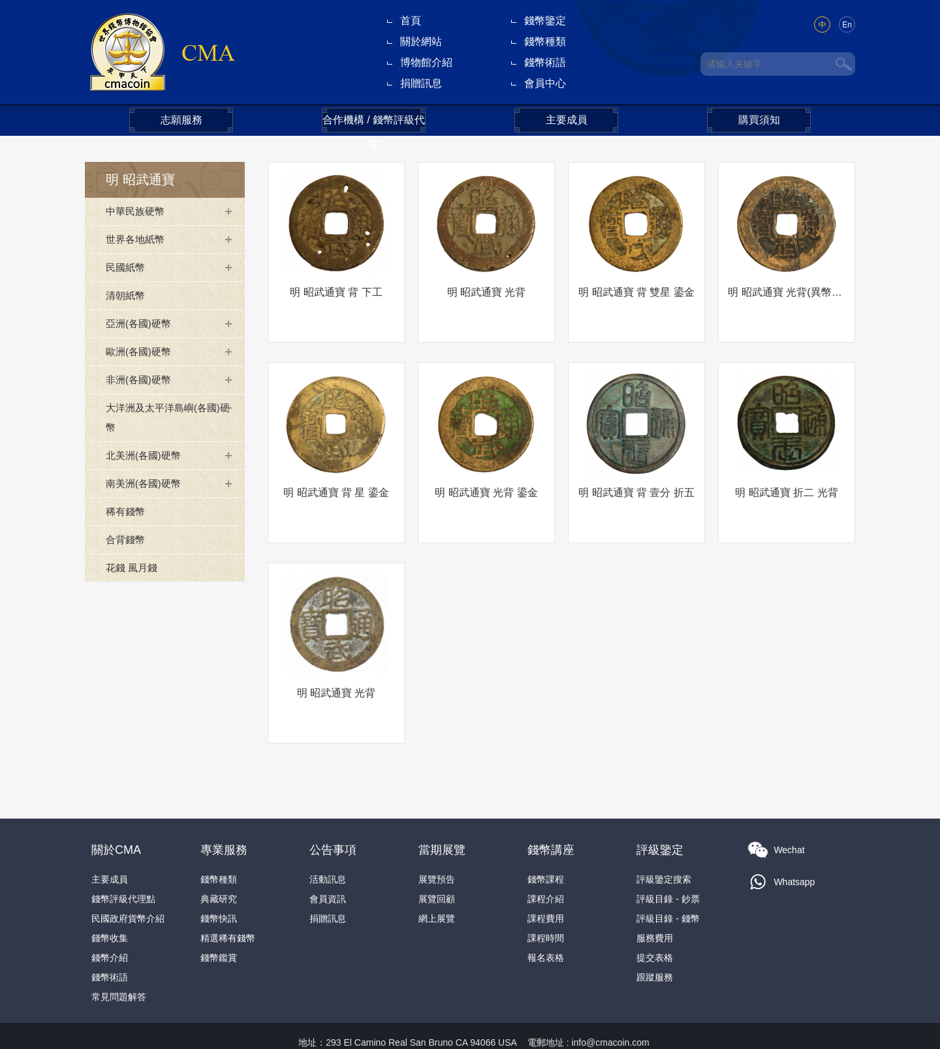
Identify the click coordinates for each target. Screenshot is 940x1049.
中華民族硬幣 (137, 211)
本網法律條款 (602, 1029)
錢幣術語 (545, 62)
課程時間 (545, 905)
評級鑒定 (659, 817)
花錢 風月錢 (133, 567)
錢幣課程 (545, 846)
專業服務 (223, 817)
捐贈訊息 (421, 83)
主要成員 (567, 119)
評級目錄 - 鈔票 (667, 866)
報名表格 (545, 925)
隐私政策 (660, 1029)
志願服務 (181, 119)
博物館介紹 (426, 62)
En (847, 24)
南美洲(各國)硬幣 (146, 483)
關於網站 (421, 41)
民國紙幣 (127, 267)
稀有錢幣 (127, 511)
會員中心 (545, 83)
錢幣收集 (109, 905)
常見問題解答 (118, 964)
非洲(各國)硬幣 (141, 379)
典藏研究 (218, 866)
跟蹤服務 (654, 944)
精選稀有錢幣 (227, 905)
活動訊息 (327, 846)
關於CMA (116, 817)
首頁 (410, 20)
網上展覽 (436, 886)
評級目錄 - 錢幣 (667, 886)
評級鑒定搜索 (663, 846)
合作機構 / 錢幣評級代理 (373, 123)
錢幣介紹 (109, 925)
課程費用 (545, 886)
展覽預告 (436, 846)
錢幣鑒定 (545, 20)
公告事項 (332, 817)
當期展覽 (441, 817)
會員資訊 (327, 866)
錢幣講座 (550, 817)
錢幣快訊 (218, 886)
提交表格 (654, 925)
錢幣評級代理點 (123, 866)
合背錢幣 (127, 539)
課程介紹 (545, 866)
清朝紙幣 (127, 295)
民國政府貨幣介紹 (127, 886)
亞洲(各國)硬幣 (141, 323)
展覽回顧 (436, 866)
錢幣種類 (545, 41)
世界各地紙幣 (137, 239)
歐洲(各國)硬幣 (141, 351)
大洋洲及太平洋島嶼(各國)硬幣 (167, 417)
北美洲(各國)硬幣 (146, 455)
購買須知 (759, 119)
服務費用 (654, 905)
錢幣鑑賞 (218, 925)
